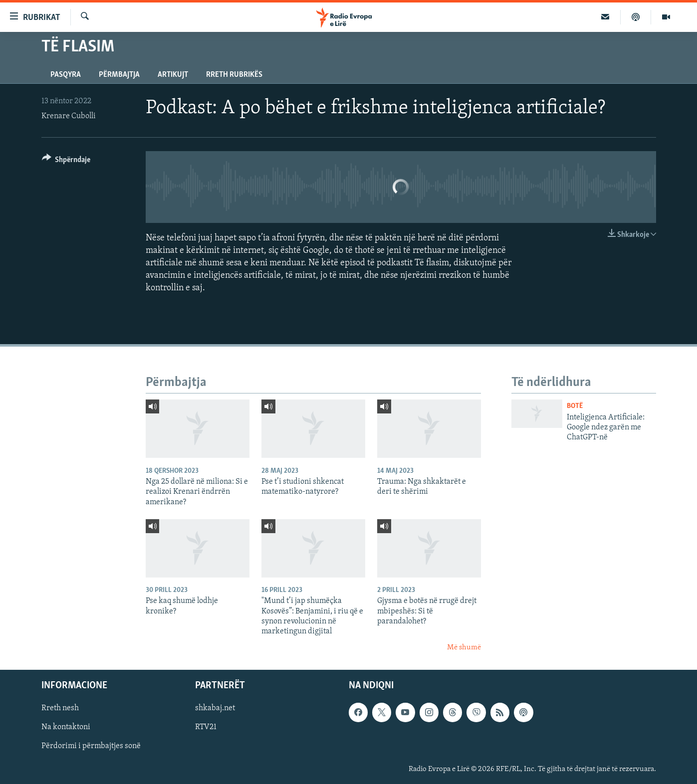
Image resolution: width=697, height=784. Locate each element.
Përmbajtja (119, 75)
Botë (575, 406)
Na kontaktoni (65, 728)
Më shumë (464, 647)
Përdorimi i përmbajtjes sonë (91, 747)
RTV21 (206, 728)
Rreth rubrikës (234, 75)
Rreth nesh (60, 709)
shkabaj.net (215, 709)
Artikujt (173, 75)
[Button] (66, 161)
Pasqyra (65, 75)
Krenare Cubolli (68, 116)
